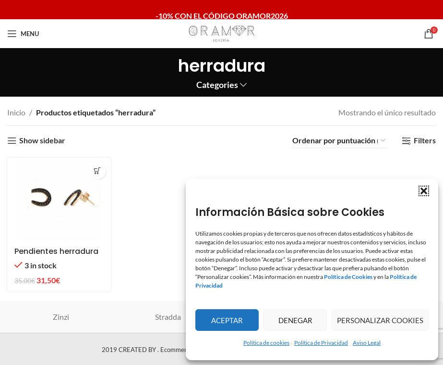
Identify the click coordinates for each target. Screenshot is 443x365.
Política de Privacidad (321, 342)
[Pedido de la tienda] (339, 140)
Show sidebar (42, 140)
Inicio (16, 112)
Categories (217, 85)
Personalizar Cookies (380, 320)
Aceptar (227, 320)
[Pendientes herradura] (59, 199)
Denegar (295, 320)
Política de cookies (266, 342)
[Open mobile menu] (23, 33)
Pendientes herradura (56, 251)
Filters (425, 140)
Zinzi (61, 316)
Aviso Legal (367, 342)
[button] (424, 191)
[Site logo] (221, 32)
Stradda (168, 316)
